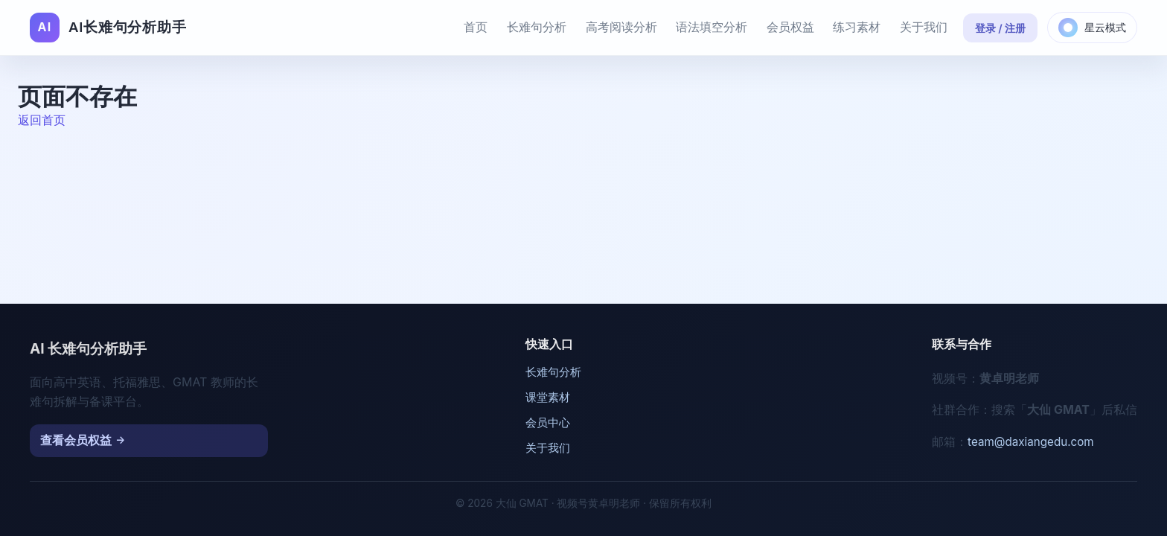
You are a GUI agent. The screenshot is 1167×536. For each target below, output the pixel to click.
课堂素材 (547, 397)
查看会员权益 (76, 440)
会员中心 (547, 422)
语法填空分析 (711, 26)
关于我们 (923, 26)
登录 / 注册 (1000, 28)
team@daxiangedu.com (1031, 442)
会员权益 (790, 26)
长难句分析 (536, 26)
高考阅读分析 (621, 26)
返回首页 (41, 119)
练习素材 (856, 26)
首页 (475, 26)
